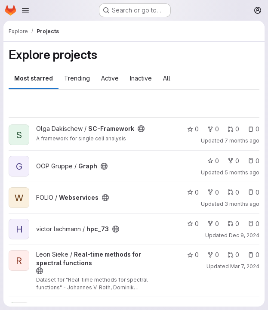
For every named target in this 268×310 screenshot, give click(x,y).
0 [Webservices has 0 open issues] (253, 192)
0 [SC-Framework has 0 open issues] (253, 129)
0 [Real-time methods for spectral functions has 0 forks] (213, 254)
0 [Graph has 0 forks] (233, 160)
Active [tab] (110, 78)
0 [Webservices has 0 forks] (213, 192)
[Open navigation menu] (25, 10)
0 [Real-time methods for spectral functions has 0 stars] (193, 254)
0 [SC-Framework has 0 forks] (213, 129)
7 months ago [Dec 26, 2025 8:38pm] (242, 140)
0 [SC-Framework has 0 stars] (193, 129)
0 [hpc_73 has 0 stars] (193, 223)
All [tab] (166, 78)
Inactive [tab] (141, 78)
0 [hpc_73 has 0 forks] (213, 223)
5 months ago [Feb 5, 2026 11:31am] (242, 172)
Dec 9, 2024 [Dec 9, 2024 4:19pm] (244, 235)
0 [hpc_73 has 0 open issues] (253, 223)
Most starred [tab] (33, 78)
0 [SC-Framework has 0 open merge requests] (233, 129)
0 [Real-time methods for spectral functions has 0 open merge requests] (233, 254)
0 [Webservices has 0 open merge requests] (233, 192)
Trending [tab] (77, 78)
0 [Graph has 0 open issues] (253, 160)
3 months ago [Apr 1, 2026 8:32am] (242, 204)
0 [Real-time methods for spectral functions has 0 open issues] (253, 254)
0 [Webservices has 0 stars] (193, 192)
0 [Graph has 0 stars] (213, 160)
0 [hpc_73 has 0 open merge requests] (233, 223)
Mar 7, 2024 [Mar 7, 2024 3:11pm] (244, 266)
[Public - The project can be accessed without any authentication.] (141, 128)
